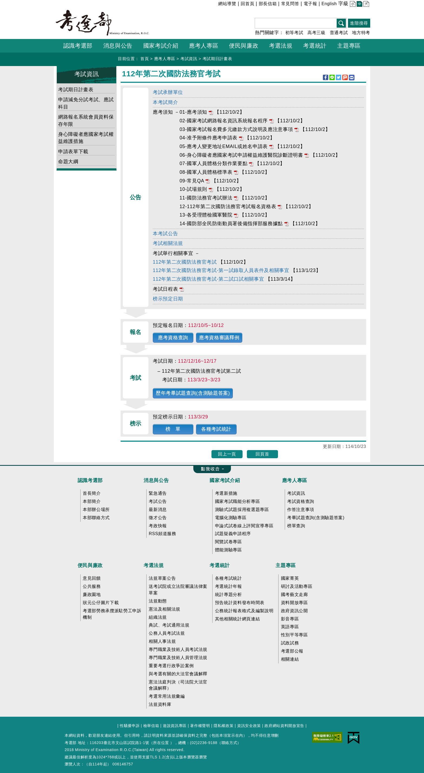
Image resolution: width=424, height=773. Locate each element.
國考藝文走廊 (294, 594)
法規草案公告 (162, 578)
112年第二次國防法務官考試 (185, 262)
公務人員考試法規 (167, 633)
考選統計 (220, 565)
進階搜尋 (359, 23)
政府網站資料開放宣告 (284, 725)
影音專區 (290, 619)
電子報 (310, 3)
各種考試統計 (216, 429)
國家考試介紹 (225, 480)
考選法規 (154, 565)
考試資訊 (188, 58)
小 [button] (352, 4)
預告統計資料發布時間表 (239, 602)
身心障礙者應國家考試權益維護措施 (86, 138)
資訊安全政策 (249, 725)
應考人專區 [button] (203, 45)
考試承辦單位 (168, 92)
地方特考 (361, 32)
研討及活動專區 (297, 586)
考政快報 (158, 525)
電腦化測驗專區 (231, 517)
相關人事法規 (162, 641)
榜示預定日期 (168, 299)
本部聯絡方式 (96, 517)
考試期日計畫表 (217, 58)
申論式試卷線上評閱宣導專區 (244, 525)
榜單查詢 (296, 525)
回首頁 (247, 3)
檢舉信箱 (151, 725)
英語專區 (290, 626)
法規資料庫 (160, 704)
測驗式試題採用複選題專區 (242, 509)
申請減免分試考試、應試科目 (86, 103)
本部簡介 (92, 501)
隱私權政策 (223, 725)
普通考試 (339, 32)
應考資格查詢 (173, 337)
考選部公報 (292, 651)
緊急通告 (158, 493)
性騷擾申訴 (130, 725)
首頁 (144, 58)
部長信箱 (268, 3)
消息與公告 (156, 480)
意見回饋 (92, 578)
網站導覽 (227, 3)
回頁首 (262, 454)
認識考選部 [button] (77, 45)
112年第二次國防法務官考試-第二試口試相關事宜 (208, 279)
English (329, 3)
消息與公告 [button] (117, 45)
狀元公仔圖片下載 (101, 602)
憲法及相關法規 (164, 609)
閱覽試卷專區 (228, 541)
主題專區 (286, 565)
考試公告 (158, 501)
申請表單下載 (73, 151)
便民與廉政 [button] (243, 45)
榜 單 (173, 429)
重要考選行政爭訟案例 (171, 665)
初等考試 (294, 32)
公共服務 (92, 586)
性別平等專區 (294, 635)
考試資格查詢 (300, 501)
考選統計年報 (228, 586)
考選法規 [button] (281, 45)
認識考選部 (90, 480)
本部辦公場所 (96, 509)
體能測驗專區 (228, 550)
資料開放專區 (294, 602)
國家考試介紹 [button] (160, 45)
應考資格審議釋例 (219, 337)
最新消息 (158, 509)
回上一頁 (227, 454)
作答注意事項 (300, 509)
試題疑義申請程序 (233, 533)
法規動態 (158, 601)
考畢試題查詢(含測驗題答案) (316, 517)
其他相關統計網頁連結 (237, 619)
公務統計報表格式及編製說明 (244, 610)
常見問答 (290, 3)
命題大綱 (68, 161)
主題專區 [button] (349, 45)
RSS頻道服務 (162, 533)
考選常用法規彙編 (167, 696)
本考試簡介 (165, 102)
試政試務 (290, 643)
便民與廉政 (90, 565)
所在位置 (161, 743)
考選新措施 (226, 493)
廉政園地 (92, 594)
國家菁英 (290, 578)
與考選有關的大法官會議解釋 (178, 674)
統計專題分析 (228, 594)
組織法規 (158, 617)
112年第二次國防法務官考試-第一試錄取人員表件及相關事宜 (221, 270)
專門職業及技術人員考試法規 (178, 649)
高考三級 (316, 32)
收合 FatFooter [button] (210, 469)
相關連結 (290, 659)
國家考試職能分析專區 (237, 501)
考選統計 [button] (315, 45)
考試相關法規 (168, 243)
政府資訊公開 (294, 610)
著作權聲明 (200, 725)
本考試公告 (165, 233)
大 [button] (365, 4)
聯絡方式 (229, 743)
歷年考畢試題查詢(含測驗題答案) (193, 393)
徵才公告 (158, 517)
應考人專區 (164, 58)
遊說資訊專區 (175, 725)
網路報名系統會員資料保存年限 (86, 120)
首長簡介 (92, 493)
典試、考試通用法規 (169, 625)
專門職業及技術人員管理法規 (178, 657)
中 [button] (359, 4)
